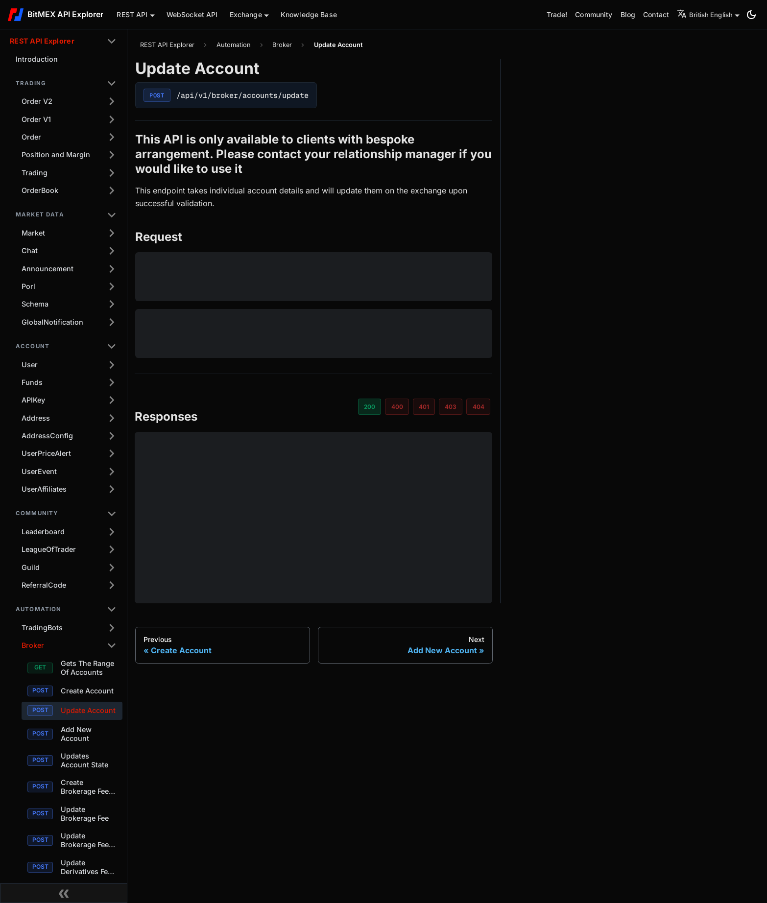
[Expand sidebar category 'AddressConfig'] (111, 436)
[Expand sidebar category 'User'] (111, 364)
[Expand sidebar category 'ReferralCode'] (111, 585)
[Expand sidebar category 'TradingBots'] (111, 628)
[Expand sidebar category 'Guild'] (111, 567)
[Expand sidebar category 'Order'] (111, 137)
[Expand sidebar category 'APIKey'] (111, 400)
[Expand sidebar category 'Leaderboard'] (111, 532)
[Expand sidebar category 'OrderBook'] (111, 190)
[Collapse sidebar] (63, 893)
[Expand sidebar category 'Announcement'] (111, 269)
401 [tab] (424, 406)
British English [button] (705, 15)
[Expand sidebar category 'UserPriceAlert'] (111, 453)
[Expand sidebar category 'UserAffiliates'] (111, 489)
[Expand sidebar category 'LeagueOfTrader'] (111, 549)
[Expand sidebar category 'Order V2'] (111, 101)
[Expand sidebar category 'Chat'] (111, 251)
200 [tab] (369, 406)
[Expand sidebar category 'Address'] (111, 418)
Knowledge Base (309, 14)
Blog (628, 14)
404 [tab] (478, 406)
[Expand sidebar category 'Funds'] (111, 382)
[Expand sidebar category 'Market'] (111, 233)
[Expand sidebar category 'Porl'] (111, 286)
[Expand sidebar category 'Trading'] (111, 173)
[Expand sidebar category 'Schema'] (111, 304)
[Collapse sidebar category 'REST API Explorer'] (111, 41)
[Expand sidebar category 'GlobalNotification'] (111, 322)
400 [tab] (397, 406)
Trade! (557, 14)
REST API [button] (132, 14)
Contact (656, 14)
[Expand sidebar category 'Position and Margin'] (111, 155)
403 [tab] (450, 406)
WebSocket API (192, 14)
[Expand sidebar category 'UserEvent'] (111, 471)
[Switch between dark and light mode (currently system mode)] (751, 15)
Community (593, 14)
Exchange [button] (246, 14)
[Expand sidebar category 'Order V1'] (111, 119)
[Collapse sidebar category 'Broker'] (111, 645)
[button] (66, 83)
